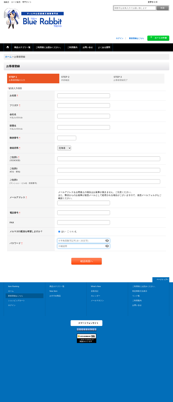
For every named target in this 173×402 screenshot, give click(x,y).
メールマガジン (97, 300)
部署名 (13, 125)
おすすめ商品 (55, 296)
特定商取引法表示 (139, 291)
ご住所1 (13, 157)
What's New (96, 286)
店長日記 (94, 291)
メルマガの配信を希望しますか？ (26, 231)
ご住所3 (13, 180)
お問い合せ (137, 305)
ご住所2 (13, 168)
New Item (53, 291)
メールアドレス (17, 197)
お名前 (13, 95)
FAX (12, 222)
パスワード (15, 243)
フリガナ (14, 105)
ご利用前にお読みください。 (144, 286)
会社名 (13, 114)
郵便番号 (14, 138)
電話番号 (14, 212)
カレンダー (95, 296)
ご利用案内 (137, 300)
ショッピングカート (16, 300)
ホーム (11, 291)
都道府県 (14, 148)
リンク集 (136, 296)
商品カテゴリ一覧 (57, 286)
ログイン (119, 38)
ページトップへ (162, 279)
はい (63, 231)
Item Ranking (13, 286)
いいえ (73, 231)
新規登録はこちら (136, 38)
